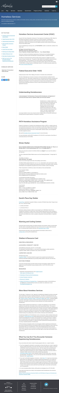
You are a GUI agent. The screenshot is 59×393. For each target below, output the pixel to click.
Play (7, 9)
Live (2, 9)
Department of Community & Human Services (7, 69)
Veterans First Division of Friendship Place (28, 280)
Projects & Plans (38, 9)
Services (13, 9)
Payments (24, 383)
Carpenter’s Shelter (23, 255)
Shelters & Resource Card (7, 52)
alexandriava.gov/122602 (44, 227)
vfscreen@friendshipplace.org (26, 282)
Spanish (40, 270)
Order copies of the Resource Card (26, 271)
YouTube (11, 386)
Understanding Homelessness (8, 40)
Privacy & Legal (33, 387)
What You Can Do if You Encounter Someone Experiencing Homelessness (7, 58)
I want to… (54, 9)
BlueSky (5, 386)
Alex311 (5, 382)
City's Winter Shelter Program (25, 352)
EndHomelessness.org (28, 315)
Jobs (24, 382)
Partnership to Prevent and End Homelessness (29, 273)
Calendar (47, 9)
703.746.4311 (10, 382)
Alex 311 (44, 356)
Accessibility (33, 383)
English (37, 270)
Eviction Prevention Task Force (26, 276)
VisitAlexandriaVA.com (8, 390)
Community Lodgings (40, 297)
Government (28, 9)
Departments (24, 385)
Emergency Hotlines (33, 382)
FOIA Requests (33, 385)
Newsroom (24, 387)
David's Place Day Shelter (7, 48)
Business (20, 9)
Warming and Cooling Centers (8, 50)
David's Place (21, 200)
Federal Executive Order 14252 (8, 38)
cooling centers (22, 230)
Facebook (7, 386)
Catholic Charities (24, 297)
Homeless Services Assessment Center (31, 131)
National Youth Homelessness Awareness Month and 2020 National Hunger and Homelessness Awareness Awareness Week (38, 372)
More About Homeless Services (8, 54)
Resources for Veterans (24, 278)
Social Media (24, 388)
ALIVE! (48, 297)
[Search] (56, 6)
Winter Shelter (5, 46)
